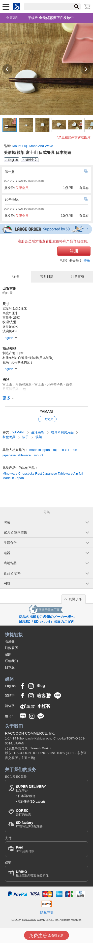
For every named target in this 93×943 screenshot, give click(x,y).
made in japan (39, 450)
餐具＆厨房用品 (63, 432)
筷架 (38, 437)
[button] (7, 69)
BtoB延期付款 (25, 849)
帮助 (8, 654)
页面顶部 (75, 599)
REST (65, 450)
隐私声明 (46, 912)
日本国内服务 (27, 796)
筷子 (26, 437)
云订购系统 (23, 812)
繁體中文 (31, 160)
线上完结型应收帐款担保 (32, 873)
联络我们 (11, 661)
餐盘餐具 (9, 437)
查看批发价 (46, 935)
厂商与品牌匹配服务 (29, 824)
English (13, 160)
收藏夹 (10, 641)
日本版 (10, 667)
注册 (73, 251)
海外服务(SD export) (31, 801)
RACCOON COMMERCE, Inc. (30, 733)
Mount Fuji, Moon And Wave (32, 146)
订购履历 (11, 648)
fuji (55, 450)
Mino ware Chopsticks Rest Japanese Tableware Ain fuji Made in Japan (42, 476)
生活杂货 (38, 432)
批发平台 (31, 788)
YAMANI (46, 411)
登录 (87, 260)
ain (75, 450)
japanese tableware (16, 455)
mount (38, 455)
